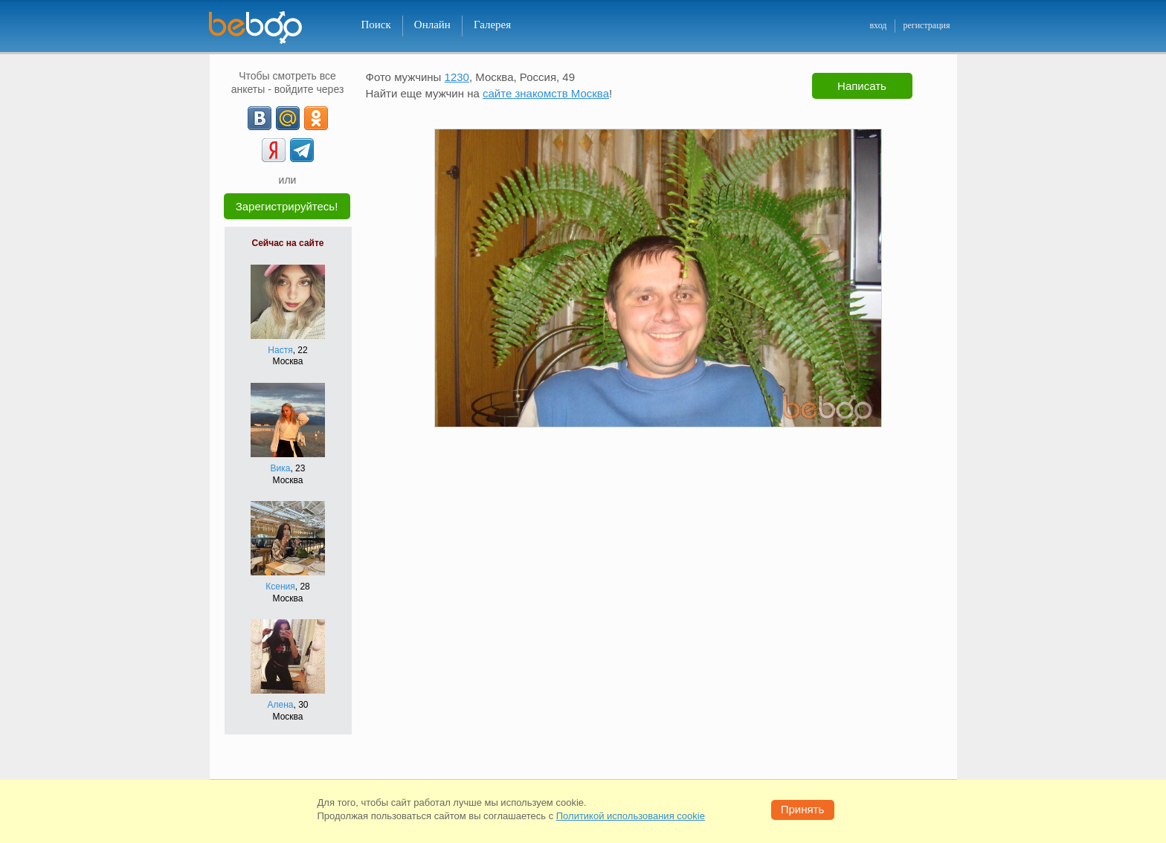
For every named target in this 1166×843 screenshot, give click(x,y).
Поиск (376, 24)
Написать (861, 86)
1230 (457, 77)
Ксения (280, 586)
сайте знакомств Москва (546, 93)
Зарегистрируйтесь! (287, 206)
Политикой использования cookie (630, 815)
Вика (281, 468)
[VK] (259, 118)
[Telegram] (302, 150)
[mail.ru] (288, 118)
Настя (280, 350)
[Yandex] (274, 150)
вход (877, 25)
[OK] (316, 118)
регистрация (926, 25)
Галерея (492, 24)
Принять (803, 809)
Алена (281, 705)
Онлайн (432, 24)
